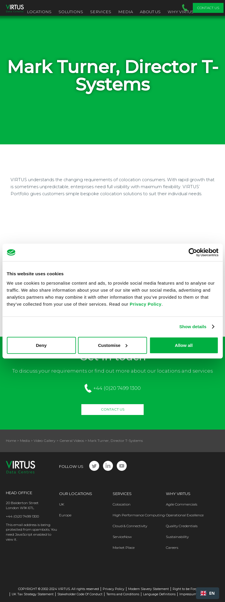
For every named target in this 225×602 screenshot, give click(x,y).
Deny (41, 344)
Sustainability (177, 536)
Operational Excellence (185, 515)
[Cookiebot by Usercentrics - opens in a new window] (192, 252)
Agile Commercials (181, 504)
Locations (39, 11)
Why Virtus (178, 493)
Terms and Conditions (122, 594)
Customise (113, 344)
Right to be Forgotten (189, 589)
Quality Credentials (181, 526)
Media (125, 11)
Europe (65, 515)
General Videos (71, 440)
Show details (193, 326)
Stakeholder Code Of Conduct (79, 594)
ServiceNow (122, 536)
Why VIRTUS (181, 11)
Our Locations (75, 493)
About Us (150, 11)
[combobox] (207, 593)
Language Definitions (159, 594)
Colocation (121, 504)
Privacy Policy (146, 303)
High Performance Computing (139, 515)
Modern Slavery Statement (148, 589)
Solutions (71, 11)
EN (207, 593)
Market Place (124, 547)
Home (11, 440)
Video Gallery (45, 440)
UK (61, 504)
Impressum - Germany (196, 594)
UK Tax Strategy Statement (33, 594)
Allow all (184, 344)
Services (100, 11)
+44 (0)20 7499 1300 (117, 388)
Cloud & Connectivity (130, 526)
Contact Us (208, 8)
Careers (172, 547)
